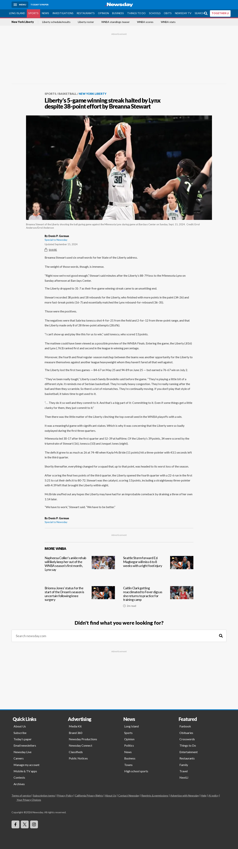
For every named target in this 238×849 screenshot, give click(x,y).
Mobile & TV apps (25, 771)
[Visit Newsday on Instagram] (34, 824)
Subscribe (20, 732)
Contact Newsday (128, 795)
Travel (183, 771)
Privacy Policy (65, 795)
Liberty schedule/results (56, 21)
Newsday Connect (80, 745)
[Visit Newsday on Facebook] (15, 824)
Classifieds (76, 752)
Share (51, 250)
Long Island (17, 13)
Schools (155, 13)
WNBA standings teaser (115, 21)
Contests (19, 777)
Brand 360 (75, 732)
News (45, 13)
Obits (168, 13)
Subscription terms (44, 795)
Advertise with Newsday (184, 795)
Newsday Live (22, 752)
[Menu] (20, 4)
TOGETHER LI (220, 13)
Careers (19, 758)
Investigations (62, 13)
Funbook (185, 726)
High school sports (136, 771)
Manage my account (26, 765)
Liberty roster (86, 21)
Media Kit (75, 726)
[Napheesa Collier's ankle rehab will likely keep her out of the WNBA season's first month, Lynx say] (80, 568)
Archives (19, 784)
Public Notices (78, 758)
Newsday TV (183, 13)
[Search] (220, 636)
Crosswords (187, 739)
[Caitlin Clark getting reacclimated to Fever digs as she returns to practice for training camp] (158, 598)
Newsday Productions (83, 739)
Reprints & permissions (154, 795)
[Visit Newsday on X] (25, 824)
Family (183, 765)
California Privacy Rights (89, 795)
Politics (129, 745)
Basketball (67, 93)
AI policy (213, 795)
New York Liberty (23, 21)
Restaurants (86, 13)
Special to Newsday (56, 239)
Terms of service (21, 795)
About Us (20, 726)
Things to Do (136, 13)
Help (203, 795)
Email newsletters (25, 745)
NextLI (183, 777)
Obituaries (186, 732)
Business (118, 13)
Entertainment (188, 752)
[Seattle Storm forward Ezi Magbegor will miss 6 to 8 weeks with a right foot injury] (158, 568)
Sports (33, 13)
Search (199, 13)
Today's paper (23, 739)
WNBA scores (145, 21)
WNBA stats (168, 21)
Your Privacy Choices (28, 799)
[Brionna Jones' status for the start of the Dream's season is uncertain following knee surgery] (80, 598)
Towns (128, 765)
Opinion (103, 13)
